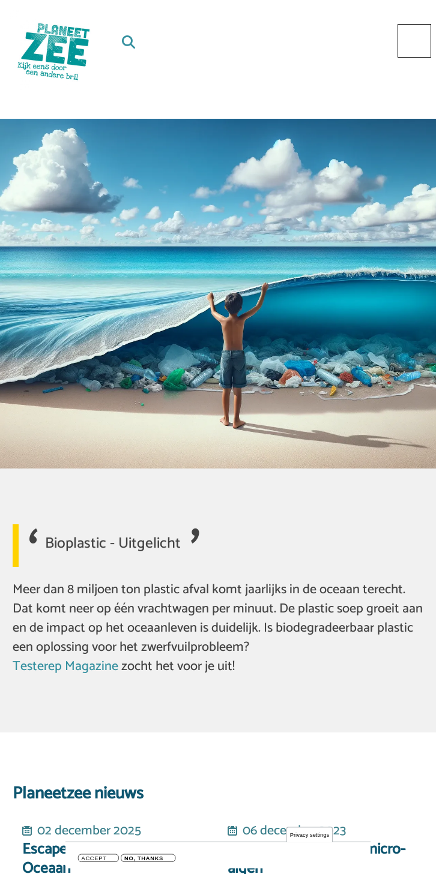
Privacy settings (309, 835)
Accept (94, 859)
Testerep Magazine (65, 666)
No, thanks (143, 859)
